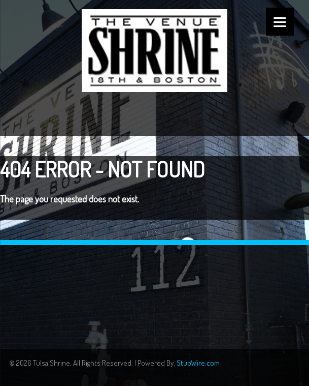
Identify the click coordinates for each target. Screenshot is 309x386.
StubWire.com (198, 363)
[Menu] (280, 22)
